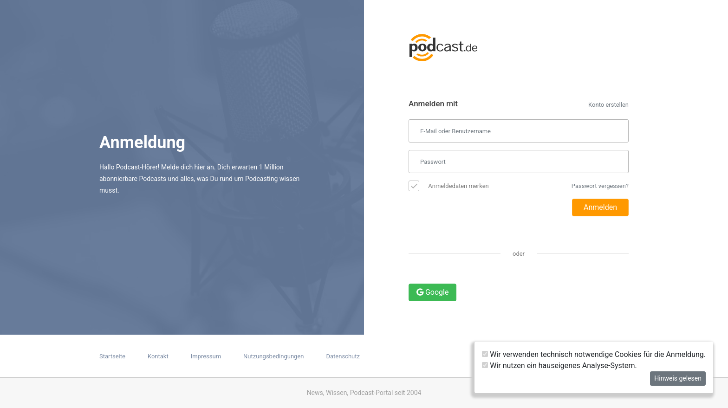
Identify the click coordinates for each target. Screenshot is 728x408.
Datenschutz (342, 356)
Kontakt (158, 356)
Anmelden (600, 207)
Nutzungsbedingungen (273, 356)
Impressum (206, 356)
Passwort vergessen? (600, 185)
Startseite (112, 356)
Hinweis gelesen (678, 378)
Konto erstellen (608, 104)
